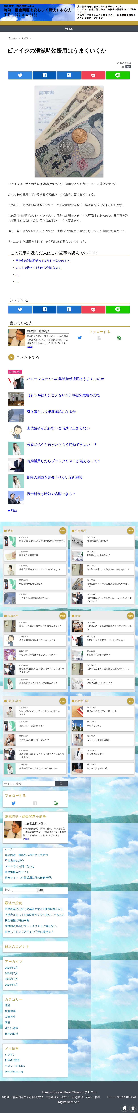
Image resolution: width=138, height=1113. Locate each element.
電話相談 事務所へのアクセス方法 (26, 855)
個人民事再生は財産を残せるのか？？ (37, 640)
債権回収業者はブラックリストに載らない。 (40, 569)
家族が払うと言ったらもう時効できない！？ (62, 444)
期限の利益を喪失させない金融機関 (54, 477)
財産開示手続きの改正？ (98, 555)
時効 (128, 67)
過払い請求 (11, 1028)
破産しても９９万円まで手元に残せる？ (106, 640)
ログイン (10, 1054)
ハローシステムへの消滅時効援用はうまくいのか (65, 379)
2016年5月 (11, 978)
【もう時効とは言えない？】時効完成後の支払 (63, 395)
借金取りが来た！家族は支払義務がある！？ (108, 569)
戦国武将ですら (94, 725)
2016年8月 (11, 973)
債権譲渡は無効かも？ (97, 541)
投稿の (12, 1060)
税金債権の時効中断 (28, 555)
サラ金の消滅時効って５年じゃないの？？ (43, 260)
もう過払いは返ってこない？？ (34, 740)
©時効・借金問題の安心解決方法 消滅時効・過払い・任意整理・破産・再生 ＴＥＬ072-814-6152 (67, 1097)
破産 (7, 1022)
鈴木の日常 (11, 1033)
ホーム (9, 849)
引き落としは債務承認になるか (51, 412)
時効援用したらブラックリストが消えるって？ (64, 461)
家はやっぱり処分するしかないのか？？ (38, 654)
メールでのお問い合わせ (20, 866)
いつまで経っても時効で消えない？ (38, 267)
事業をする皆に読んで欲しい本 (102, 711)
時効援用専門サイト (17, 872)
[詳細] (29, 346)
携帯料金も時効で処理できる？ (51, 494)
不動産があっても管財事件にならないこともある (34, 914)
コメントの (15, 1065)
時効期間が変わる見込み (31, 583)
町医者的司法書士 (95, 754)
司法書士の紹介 (14, 860)
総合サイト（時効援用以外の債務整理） (29, 877)
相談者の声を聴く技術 (97, 768)
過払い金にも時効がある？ (32, 725)
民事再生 (10, 1016)
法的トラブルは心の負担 (98, 740)
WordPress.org (14, 1071)
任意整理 (10, 1011)
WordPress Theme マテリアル (77, 1092)
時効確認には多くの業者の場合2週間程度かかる (42, 541)
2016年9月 (11, 967)
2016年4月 (11, 984)
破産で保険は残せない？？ (99, 683)
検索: (8, 889)
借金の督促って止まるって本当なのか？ (38, 683)
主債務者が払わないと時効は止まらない (58, 428)
